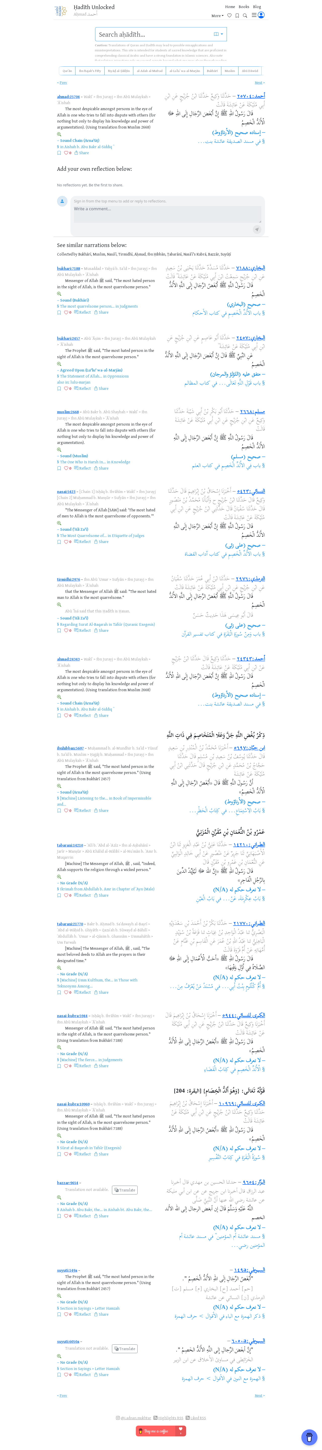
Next (258, 82)
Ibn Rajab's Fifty (90, 70)
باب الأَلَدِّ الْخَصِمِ (244, 555)
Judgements (113, 1060)
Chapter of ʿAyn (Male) (135, 889)
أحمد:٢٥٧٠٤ (251, 97)
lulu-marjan (80, 382)
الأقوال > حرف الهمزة (196, 1317)
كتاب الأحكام (206, 314)
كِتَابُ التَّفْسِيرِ (221, 1158)
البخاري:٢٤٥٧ (250, 338)
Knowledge (120, 462)
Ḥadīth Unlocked (97, 7)
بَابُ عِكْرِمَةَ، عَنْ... (242, 899)
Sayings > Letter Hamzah (98, 1308)
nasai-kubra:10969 (73, 1104)
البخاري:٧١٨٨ (250, 268)
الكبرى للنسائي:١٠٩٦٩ (242, 1104)
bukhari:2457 (68, 338)
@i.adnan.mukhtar (136, 1418)
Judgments (129, 306)
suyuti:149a (67, 1270)
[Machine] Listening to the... (84, 798)
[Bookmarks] (239, 11)
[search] (153, 34)
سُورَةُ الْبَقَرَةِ (250, 1158)
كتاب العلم (202, 466)
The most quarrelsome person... (87, 306)
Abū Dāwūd (250, 70)
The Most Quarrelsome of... (83, 535)
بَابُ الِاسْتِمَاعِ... (244, 811)
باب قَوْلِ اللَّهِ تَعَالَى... (240, 384)
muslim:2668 (68, 412)
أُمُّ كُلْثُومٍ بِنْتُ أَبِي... (241, 987)
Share (84, 153)
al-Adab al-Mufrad (150, 70)
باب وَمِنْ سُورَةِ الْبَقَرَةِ (242, 635)
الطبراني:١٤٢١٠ (249, 845)
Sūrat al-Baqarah (74, 1148)
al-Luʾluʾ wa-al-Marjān (185, 70)
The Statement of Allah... (81, 376)
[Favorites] (231, 11)
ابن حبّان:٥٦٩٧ (249, 748)
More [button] (216, 12)
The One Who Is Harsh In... (83, 462)
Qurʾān (67, 70)
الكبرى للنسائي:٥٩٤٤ (243, 1016)
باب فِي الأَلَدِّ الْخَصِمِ (241, 466)
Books (190, 12)
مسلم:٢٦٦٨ (252, 412)
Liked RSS (198, 1418)
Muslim (230, 70)
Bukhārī (212, 70)
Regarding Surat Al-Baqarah (84, 624)
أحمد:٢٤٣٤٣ (251, 659)
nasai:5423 (66, 491)
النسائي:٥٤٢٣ (251, 492)
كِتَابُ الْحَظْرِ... (204, 811)
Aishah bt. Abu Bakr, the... (130, 1210)
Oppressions (118, 376)
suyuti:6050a (68, 1341)
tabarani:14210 (70, 845)
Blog (204, 12)
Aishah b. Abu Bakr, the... (81, 1210)
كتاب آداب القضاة (202, 555)
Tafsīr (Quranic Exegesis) (134, 624)
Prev (63, 82)
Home (177, 12)
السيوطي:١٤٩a (249, 1270)
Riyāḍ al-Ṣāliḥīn (119, 70)
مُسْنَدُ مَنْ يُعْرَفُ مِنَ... (192, 987)
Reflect (85, 312)
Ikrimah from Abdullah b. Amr (85, 889)
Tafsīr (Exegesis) (107, 1148)
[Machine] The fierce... (78, 1060)
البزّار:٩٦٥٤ (254, 1183)
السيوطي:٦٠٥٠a (248, 1341)
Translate (124, 1190)
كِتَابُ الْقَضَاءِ (216, 1070)
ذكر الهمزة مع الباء (243, 1317)
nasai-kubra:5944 (72, 1016)
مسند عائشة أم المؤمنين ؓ (238, 1237)
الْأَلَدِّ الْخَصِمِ (249, 1070)
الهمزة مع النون (247, 1379)
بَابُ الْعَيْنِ (205, 899)
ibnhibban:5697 (70, 748)
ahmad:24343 (68, 659)
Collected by (67, 254)
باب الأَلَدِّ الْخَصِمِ (244, 314)
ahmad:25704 (68, 97)
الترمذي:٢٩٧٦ (250, 579)
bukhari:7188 (68, 268)
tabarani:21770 (70, 924)
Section (66, 1308)
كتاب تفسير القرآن (199, 635)
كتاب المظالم (197, 384)
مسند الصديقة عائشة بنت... (225, 142)
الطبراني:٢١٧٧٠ (249, 924)
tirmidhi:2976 (68, 579)
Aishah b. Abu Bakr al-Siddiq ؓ (88, 147)
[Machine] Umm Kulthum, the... (86, 980)
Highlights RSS (170, 1418)
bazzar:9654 (67, 1183)
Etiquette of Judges (128, 535)
